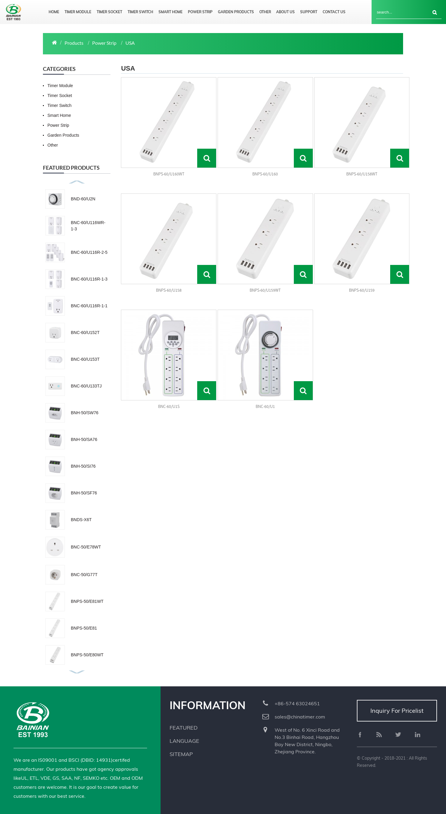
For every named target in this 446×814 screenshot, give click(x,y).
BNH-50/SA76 (84, 439)
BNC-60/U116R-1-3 (89, 279)
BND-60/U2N (83, 198)
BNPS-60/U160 (265, 174)
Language (184, 740)
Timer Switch (140, 12)
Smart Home (170, 12)
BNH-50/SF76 (84, 493)
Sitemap (181, 754)
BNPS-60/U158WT (361, 174)
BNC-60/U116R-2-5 (89, 252)
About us (285, 12)
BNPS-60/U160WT (168, 174)
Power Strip (200, 12)
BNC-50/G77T (84, 574)
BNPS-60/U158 (169, 290)
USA (130, 43)
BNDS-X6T (81, 519)
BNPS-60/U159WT (265, 290)
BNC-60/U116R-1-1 (89, 305)
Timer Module (78, 12)
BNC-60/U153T (85, 359)
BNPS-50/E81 (84, 628)
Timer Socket (109, 12)
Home (54, 12)
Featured (183, 727)
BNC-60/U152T (85, 332)
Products (74, 43)
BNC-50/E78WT (86, 547)
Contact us (334, 12)
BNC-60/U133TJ (86, 386)
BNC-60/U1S (168, 406)
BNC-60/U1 (265, 406)
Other (265, 12)
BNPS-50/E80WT (87, 654)
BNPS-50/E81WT (87, 601)
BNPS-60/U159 (362, 290)
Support (308, 12)
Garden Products (236, 12)
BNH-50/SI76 (83, 466)
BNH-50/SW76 (84, 412)
